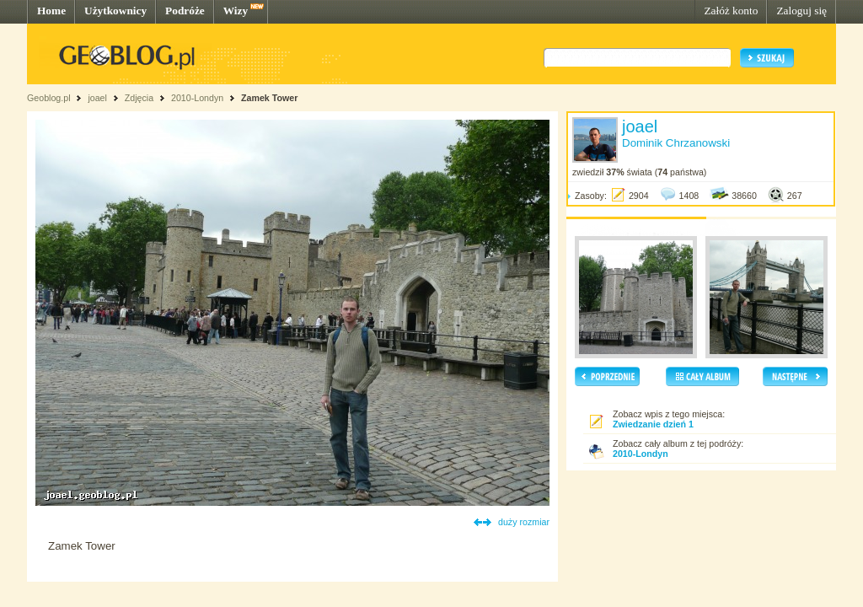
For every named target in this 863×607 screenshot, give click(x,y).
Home (51, 10)
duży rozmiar (523, 522)
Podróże (185, 10)
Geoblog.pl (49, 98)
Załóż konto (731, 10)
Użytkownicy (115, 10)
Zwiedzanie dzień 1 (653, 424)
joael (97, 98)
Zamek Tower (269, 98)
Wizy (235, 10)
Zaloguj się (801, 10)
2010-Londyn (197, 98)
